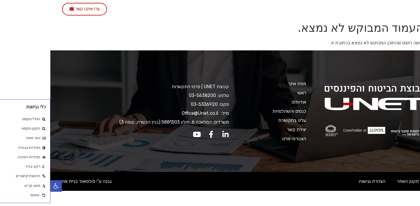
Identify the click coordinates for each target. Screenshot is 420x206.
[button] (5, 186)
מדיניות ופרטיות (394, 181)
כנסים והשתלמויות (233, 9)
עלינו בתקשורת (191, 9)
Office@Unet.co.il (150, 113)
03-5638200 (152, 95)
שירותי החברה (277, 9)
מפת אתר (247, 83)
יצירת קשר (155, 9)
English (91, 9)
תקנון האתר (357, 181)
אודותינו (312, 9)
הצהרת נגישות (321, 181)
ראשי (335, 9)
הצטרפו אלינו (122, 9)
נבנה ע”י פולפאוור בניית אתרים (33, 181)
